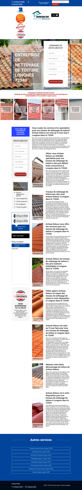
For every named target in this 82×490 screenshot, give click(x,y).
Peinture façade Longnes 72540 (41, 472)
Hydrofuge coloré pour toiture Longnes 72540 (41, 468)
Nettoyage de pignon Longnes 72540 (41, 458)
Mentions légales (65, 485)
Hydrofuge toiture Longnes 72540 (41, 451)
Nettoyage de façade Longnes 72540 (41, 462)
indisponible (18, 2)
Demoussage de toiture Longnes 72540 (41, 465)
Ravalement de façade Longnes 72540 (41, 455)
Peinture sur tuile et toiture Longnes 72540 (41, 448)
